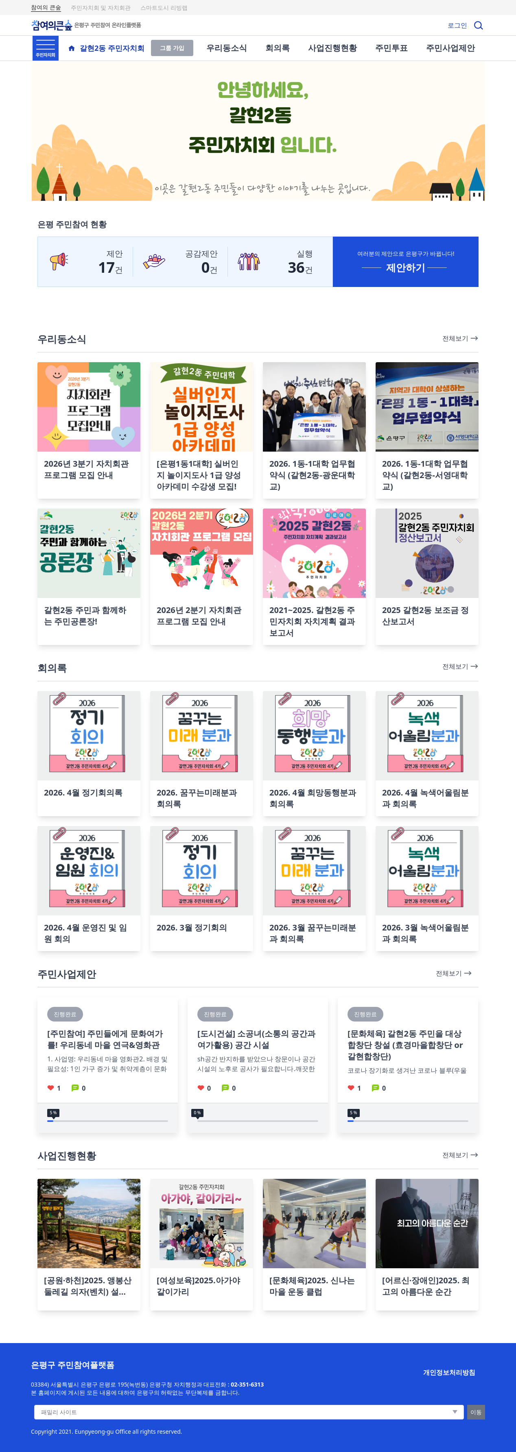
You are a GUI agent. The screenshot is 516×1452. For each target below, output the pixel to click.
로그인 (457, 25)
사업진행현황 (332, 47)
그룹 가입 (172, 48)
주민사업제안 (450, 47)
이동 (476, 1412)
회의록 (277, 47)
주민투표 (391, 47)
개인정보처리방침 (449, 1372)
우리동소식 (226, 47)
